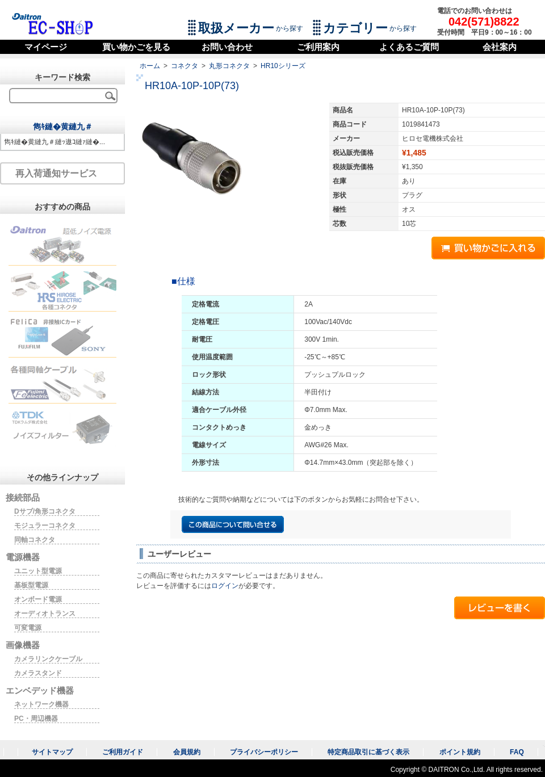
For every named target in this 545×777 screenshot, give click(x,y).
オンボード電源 (38, 599)
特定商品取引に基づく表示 (368, 752)
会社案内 (500, 47)
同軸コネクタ (34, 540)
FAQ (517, 752)
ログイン (224, 586)
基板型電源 (31, 585)
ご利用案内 (318, 47)
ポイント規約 (460, 752)
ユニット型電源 (38, 571)
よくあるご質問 (409, 47)
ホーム (150, 66)
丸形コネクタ (229, 66)
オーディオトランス (45, 614)
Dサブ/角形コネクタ (45, 511)
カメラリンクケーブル (48, 659)
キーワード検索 (62, 77)
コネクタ (184, 66)
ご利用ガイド (122, 752)
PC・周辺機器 (36, 719)
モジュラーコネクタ (45, 526)
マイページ (45, 47)
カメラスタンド (38, 673)
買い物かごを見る (136, 47)
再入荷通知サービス (56, 173)
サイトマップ (52, 752)
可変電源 (27, 628)
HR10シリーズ (283, 66)
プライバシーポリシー (264, 752)
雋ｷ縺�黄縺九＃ (63, 126)
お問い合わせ (227, 47)
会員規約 (186, 752)
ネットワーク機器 (41, 704)
